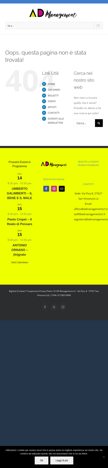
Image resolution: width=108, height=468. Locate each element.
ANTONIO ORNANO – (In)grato (19, 250)
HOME (51, 84)
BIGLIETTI (53, 95)
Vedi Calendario (19, 262)
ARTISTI (52, 107)
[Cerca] (99, 123)
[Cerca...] (84, 123)
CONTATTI (54, 112)
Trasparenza (32, 291)
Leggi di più (62, 460)
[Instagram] (54, 189)
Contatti (21, 291)
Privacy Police (45, 291)
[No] (103, 457)
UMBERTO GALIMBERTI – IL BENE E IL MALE (19, 193)
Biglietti (12, 291)
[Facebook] (46, 189)
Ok (41, 460)
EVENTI (52, 101)
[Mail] (62, 189)
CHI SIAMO (54, 89)
